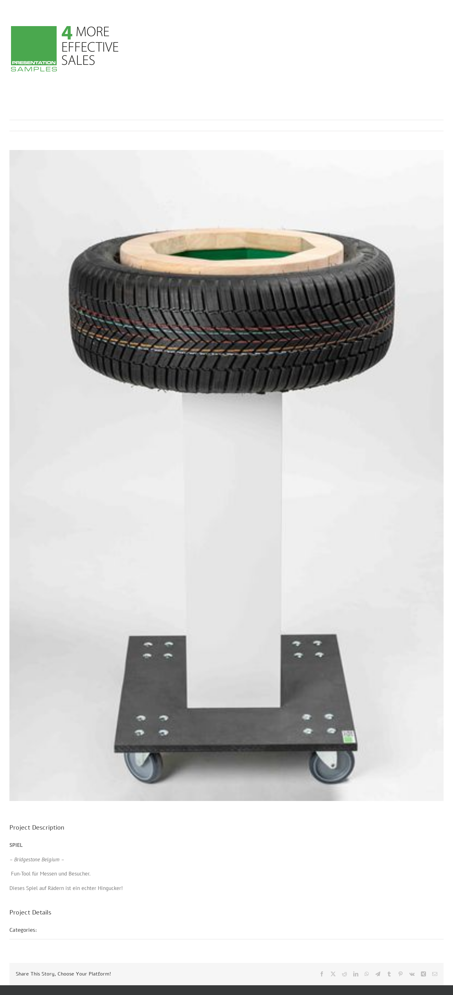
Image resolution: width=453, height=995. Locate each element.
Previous (411, 125)
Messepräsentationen (70, 929)
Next (432, 125)
